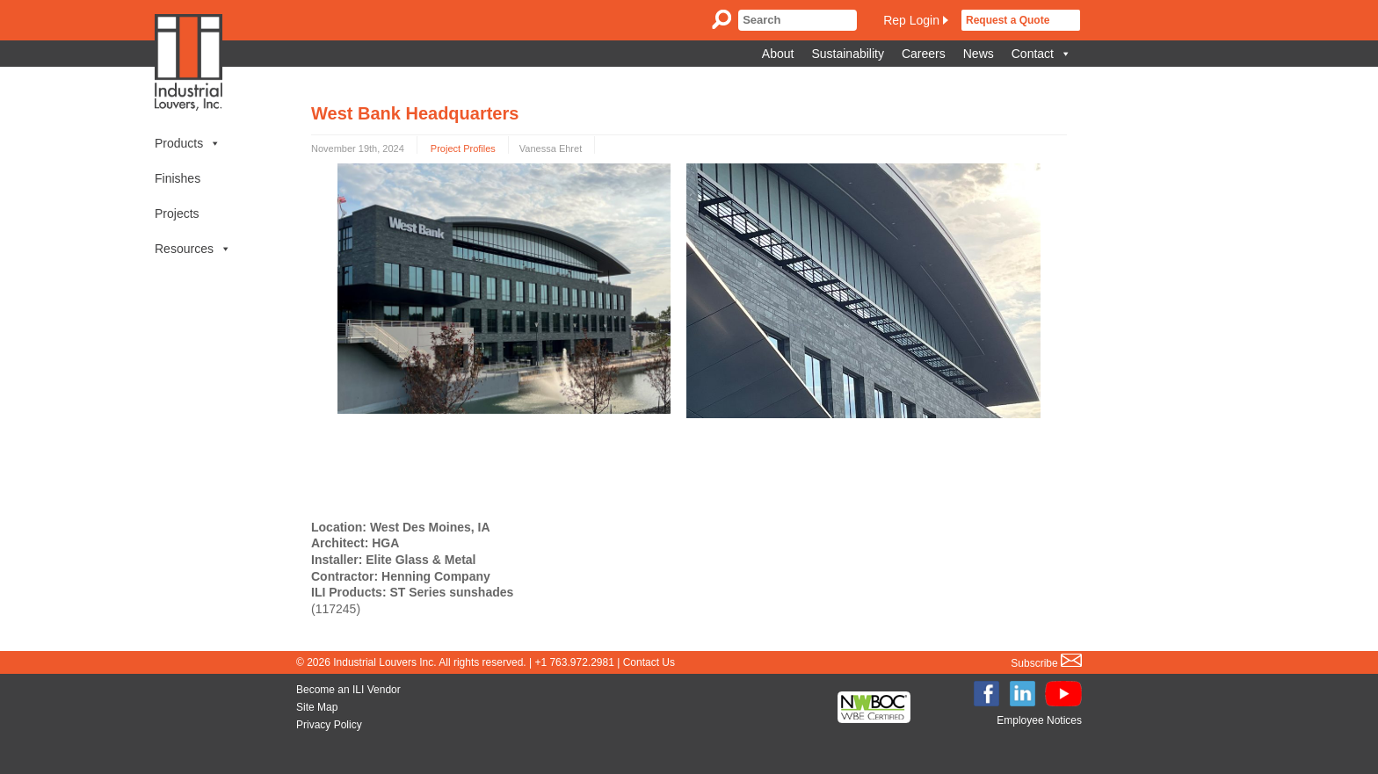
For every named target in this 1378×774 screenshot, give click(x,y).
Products (188, 143)
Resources (193, 248)
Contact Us (649, 662)
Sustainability (847, 54)
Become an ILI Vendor (348, 690)
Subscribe (1046, 663)
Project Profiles (463, 148)
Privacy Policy (329, 725)
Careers (924, 54)
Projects (177, 213)
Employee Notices (1039, 720)
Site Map (316, 707)
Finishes (177, 178)
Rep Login (911, 20)
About (778, 54)
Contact (1041, 53)
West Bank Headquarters (415, 113)
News (978, 54)
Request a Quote (1007, 20)
